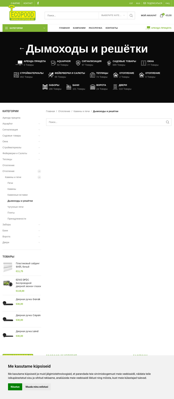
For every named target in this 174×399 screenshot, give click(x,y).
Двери (6, 242)
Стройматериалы (12, 147)
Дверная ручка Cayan (28, 315)
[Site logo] (22, 12)
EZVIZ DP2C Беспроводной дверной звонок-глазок (28, 283)
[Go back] (22, 48)
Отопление (9, 165)
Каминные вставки (18, 194)
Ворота (6, 236)
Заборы (7, 224)
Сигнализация (10, 129)
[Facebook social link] (38, 3)
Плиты (11, 212)
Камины (12, 189)
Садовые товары (12, 135)
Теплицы (7, 159)
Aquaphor (8, 123)
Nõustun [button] (15, 386)
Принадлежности (17, 218)
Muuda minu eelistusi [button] (37, 386)
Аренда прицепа (11, 117)
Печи (10, 183)
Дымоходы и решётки (20, 201)
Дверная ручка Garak (28, 299)
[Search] (90, 15)
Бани (5, 230)
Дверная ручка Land (27, 331)
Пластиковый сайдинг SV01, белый (28, 265)
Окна (5, 141)
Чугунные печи (16, 207)
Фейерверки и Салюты (15, 153)
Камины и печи (13, 177)
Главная (50, 111)
